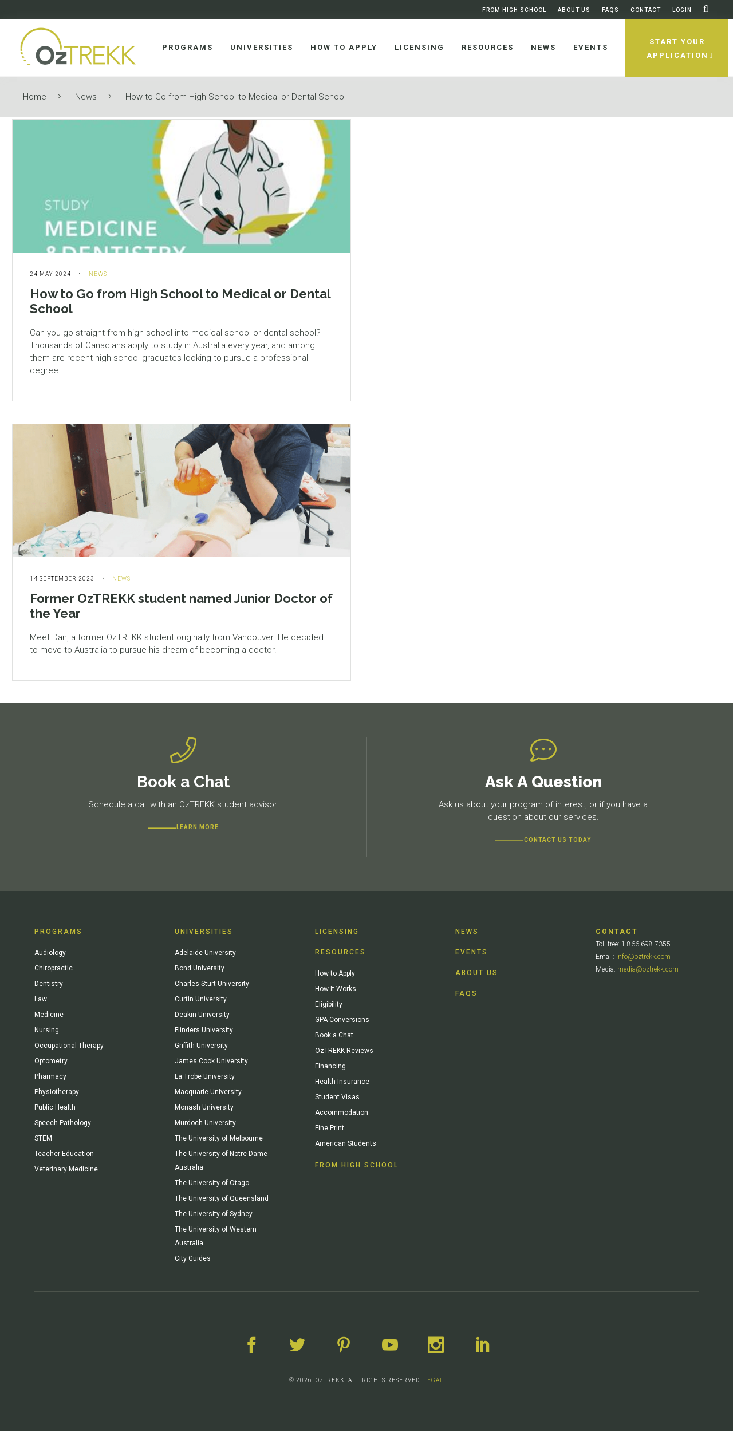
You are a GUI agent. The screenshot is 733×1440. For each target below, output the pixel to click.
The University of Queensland (222, 1207)
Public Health (55, 1116)
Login (682, 10)
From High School (514, 10)
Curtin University (201, 1008)
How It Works (335, 997)
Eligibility (328, 1013)
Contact (645, 10)
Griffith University (201, 1054)
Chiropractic (53, 977)
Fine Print (329, 1137)
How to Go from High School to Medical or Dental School (235, 97)
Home (34, 97)
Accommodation (341, 1121)
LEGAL (433, 1389)
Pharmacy (50, 1085)
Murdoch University (205, 1131)
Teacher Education (64, 1162)
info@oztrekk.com (643, 965)
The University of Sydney (214, 1222)
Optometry (51, 1070)
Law (40, 1008)
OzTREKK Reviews (344, 1059)
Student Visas (337, 1106)
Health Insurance (342, 1090)
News (86, 97)
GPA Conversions (342, 1028)
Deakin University (202, 1023)
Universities (204, 940)
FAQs (610, 10)
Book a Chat (334, 1044)
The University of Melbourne (219, 1147)
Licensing (337, 940)
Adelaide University (205, 961)
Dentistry (48, 992)
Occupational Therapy (69, 1054)
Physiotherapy (56, 1100)
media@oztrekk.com (648, 978)
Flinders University (204, 1039)
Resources (340, 961)
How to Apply (335, 982)
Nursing (46, 1039)
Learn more (197, 836)
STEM (43, 1147)
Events (471, 961)
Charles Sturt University (212, 992)
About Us (574, 10)
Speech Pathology (62, 1131)
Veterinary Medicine (66, 1178)
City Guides (193, 1267)
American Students (345, 1152)
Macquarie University (208, 1100)
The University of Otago (212, 1191)
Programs (58, 940)
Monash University (204, 1116)
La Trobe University (205, 1085)
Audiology (50, 961)
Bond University (199, 977)
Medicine (49, 1023)
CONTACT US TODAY (557, 848)
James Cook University (211, 1070)
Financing (330, 1075)
